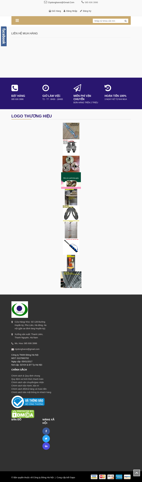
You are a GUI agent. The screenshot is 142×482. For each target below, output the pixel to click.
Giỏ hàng (56, 11)
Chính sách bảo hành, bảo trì (25, 385)
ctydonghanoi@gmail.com (61, 2)
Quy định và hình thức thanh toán (27, 379)
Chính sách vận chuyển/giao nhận (27, 382)
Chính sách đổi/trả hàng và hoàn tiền (29, 389)
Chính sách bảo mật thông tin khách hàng (31, 392)
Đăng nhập (71, 11)
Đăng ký (87, 11)
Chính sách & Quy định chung (25, 375)
